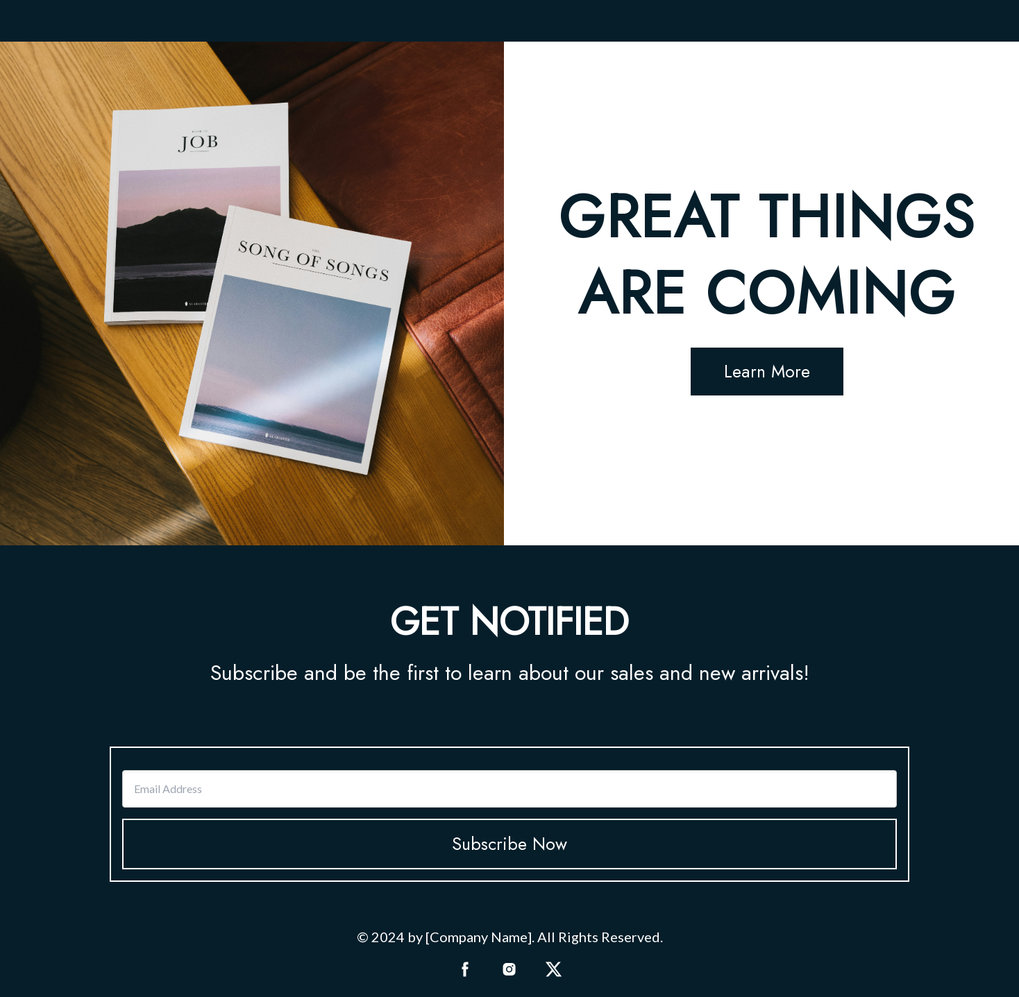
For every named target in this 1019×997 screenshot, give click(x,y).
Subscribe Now (509, 843)
